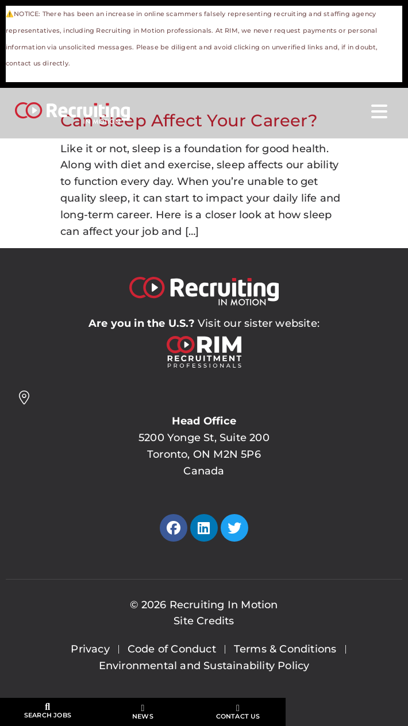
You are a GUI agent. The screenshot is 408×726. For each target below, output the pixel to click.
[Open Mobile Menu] (379, 112)
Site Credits (204, 621)
